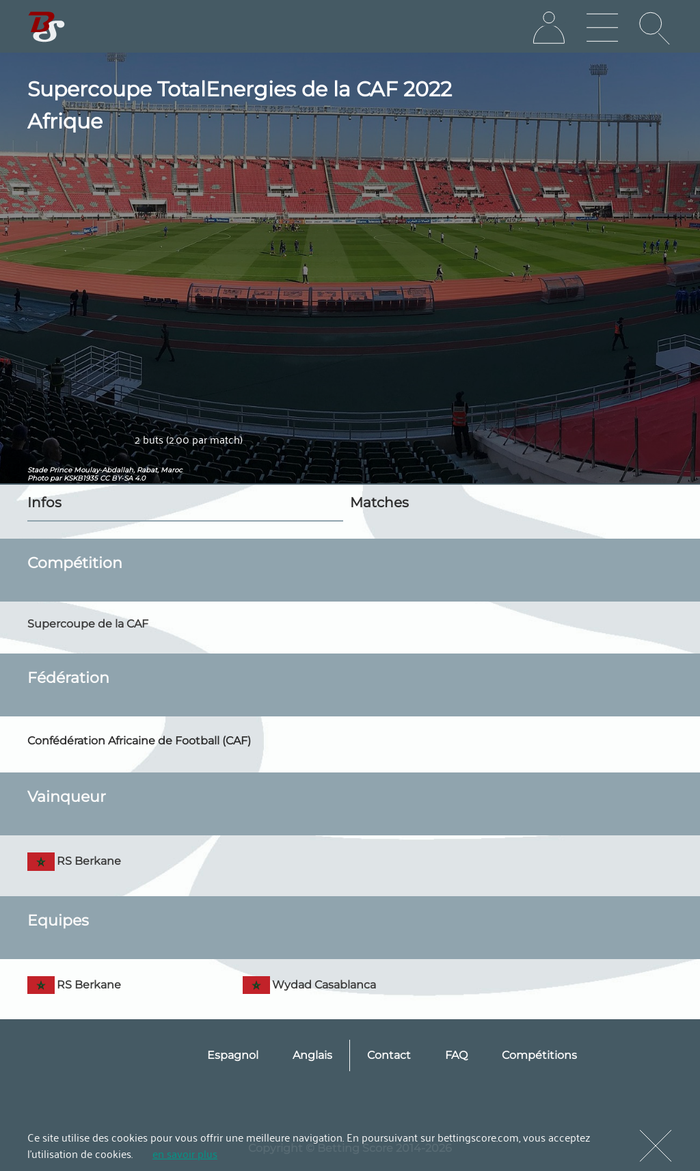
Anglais (312, 1055)
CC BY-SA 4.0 (123, 478)
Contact (389, 1055)
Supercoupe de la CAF (87, 623)
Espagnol (232, 1055)
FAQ (456, 1055)
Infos (44, 502)
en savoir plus (184, 1153)
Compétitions (539, 1055)
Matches (379, 502)
